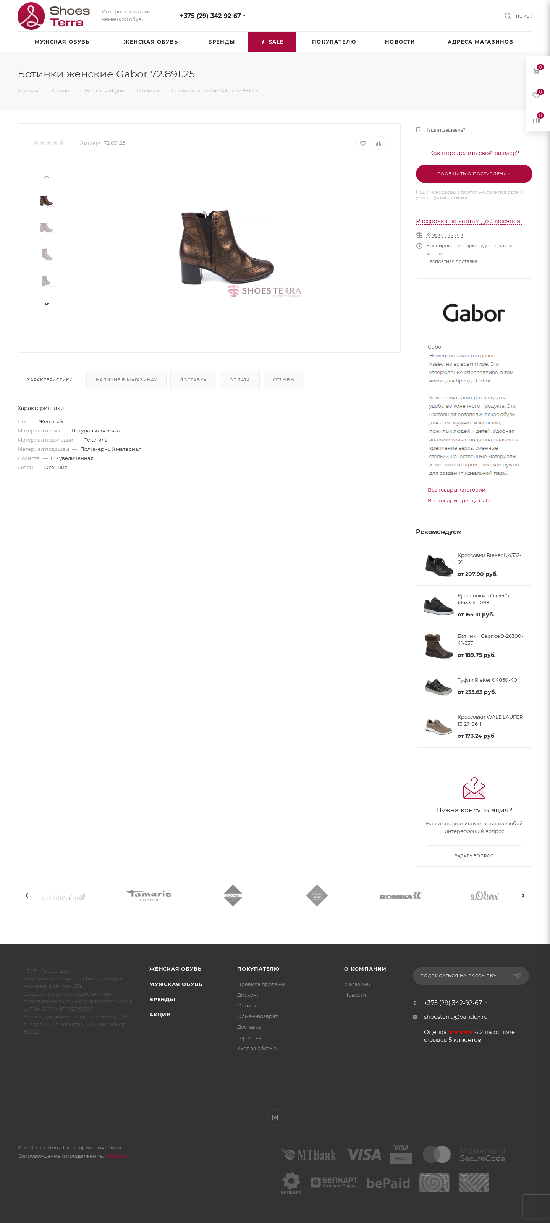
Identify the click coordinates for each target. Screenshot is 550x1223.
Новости (355, 995)
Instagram (275, 1117)
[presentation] (46, 176)
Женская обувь (175, 969)
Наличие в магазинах (126, 379)
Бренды (162, 999)
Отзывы (284, 379)
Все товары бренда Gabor (461, 500)
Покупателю (258, 969)
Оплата (240, 379)
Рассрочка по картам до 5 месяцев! (469, 220)
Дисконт (248, 995)
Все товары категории (456, 490)
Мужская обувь (175, 984)
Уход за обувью (257, 1048)
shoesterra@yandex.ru (456, 1016)
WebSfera (116, 1156)
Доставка (193, 379)
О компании (365, 969)
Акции (160, 1015)
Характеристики (50, 379)
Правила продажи (261, 984)
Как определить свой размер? (474, 153)
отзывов (435, 1039)
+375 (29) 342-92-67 (210, 15)
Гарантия (249, 1037)
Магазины (357, 984)
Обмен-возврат (257, 1016)
